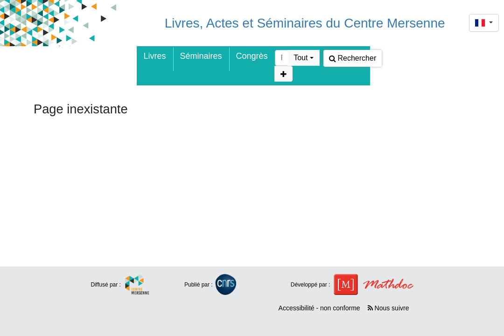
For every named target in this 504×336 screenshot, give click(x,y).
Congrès (252, 56)
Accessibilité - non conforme (319, 308)
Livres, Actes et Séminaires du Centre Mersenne (305, 23)
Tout (301, 58)
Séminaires (201, 56)
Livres (155, 56)
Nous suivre (388, 308)
